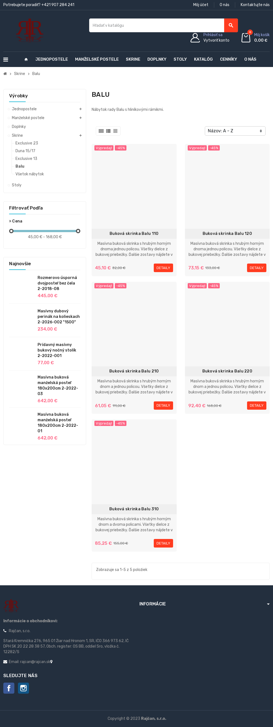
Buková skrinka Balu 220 (227, 371)
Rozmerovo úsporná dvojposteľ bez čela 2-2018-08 (57, 283)
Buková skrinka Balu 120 (227, 233)
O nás (224, 4)
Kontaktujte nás (255, 4)
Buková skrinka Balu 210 (134, 371)
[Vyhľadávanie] (163, 25)
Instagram (23, 688)
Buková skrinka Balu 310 (134, 509)
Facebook (8, 688)
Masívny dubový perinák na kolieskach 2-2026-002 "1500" (59, 316)
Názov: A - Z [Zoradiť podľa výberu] (220, 130)
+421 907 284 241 (57, 4)
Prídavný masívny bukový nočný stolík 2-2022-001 (57, 350)
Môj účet (200, 4)
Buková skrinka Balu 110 (134, 233)
